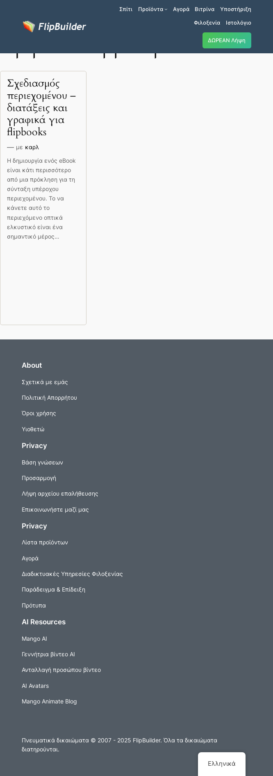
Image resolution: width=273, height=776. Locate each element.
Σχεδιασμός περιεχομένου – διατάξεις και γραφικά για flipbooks (41, 108)
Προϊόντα (150, 9)
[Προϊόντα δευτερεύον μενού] (166, 9)
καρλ (32, 146)
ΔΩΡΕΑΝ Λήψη (227, 40)
